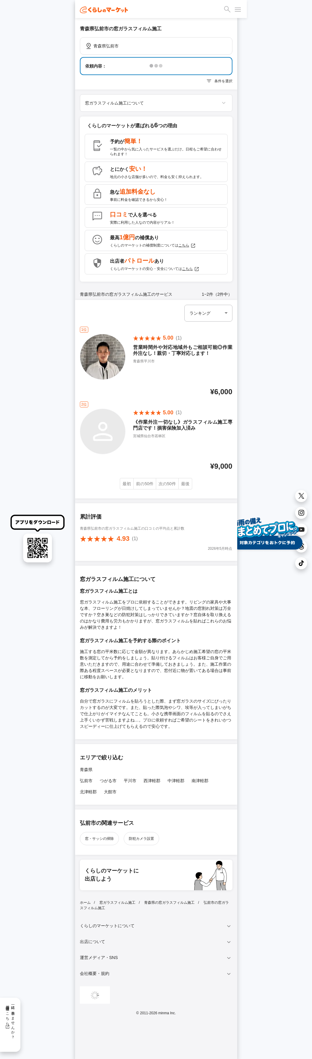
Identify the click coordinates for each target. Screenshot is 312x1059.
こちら (187, 245)
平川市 (130, 780)
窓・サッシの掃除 (99, 839)
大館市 (110, 791)
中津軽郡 (176, 780)
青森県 (86, 769)
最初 (127, 483)
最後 (185, 483)
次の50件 (167, 483)
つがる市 (108, 780)
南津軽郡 (200, 780)
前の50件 (144, 483)
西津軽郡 (152, 780)
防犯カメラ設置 (141, 839)
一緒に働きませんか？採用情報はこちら (10, 1020)
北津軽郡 (88, 791)
